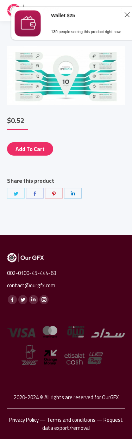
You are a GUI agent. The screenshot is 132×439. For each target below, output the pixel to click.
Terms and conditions (71, 420)
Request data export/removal (82, 424)
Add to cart (30, 149)
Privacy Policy (24, 420)
